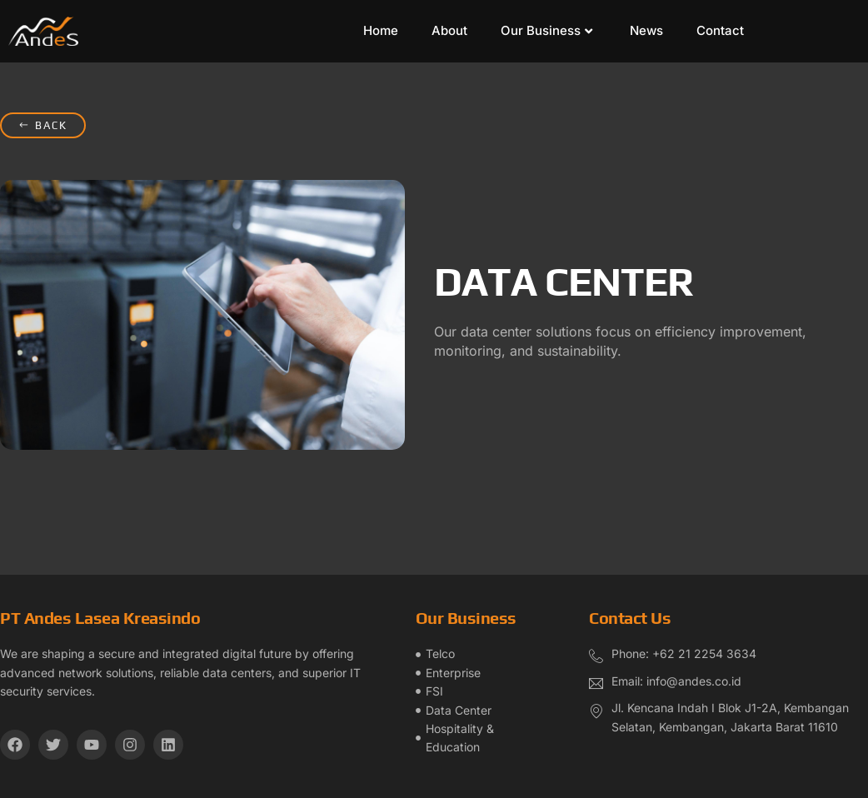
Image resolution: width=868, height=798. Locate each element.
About (449, 30)
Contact (720, 30)
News (646, 30)
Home (380, 30)
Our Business (546, 30)
